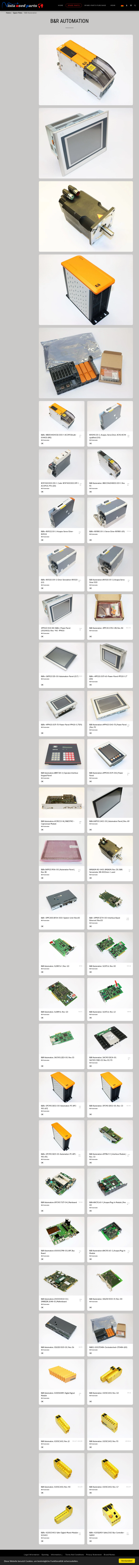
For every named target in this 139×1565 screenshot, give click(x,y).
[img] (62, 1374)
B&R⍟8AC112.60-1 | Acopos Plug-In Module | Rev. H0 (107, 1203)
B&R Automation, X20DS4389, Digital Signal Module (58, 1394)
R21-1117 (129, 870)
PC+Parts (12, 56)
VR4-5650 (128, 1533)
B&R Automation (45, 440)
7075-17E (129, 531)
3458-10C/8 (127, 919)
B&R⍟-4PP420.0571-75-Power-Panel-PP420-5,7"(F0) (61, 725)
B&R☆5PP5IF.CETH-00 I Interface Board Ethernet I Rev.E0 (104, 919)
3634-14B (80, 629)
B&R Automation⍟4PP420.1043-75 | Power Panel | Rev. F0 (108, 726)
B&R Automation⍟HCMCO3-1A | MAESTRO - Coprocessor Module (57, 822)
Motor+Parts (13, 53)
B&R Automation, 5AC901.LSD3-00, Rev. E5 (57, 1058)
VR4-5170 (128, 1105)
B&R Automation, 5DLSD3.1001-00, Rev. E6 (57, 1347)
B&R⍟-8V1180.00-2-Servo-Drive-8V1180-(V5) (107, 531)
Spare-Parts (17, 13)
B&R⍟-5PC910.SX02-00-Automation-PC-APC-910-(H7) (59, 1107)
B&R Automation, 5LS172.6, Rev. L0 (102, 1012)
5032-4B (129, 966)
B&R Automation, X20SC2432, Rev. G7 (103, 1487)
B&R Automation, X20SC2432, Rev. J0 (55, 1441)
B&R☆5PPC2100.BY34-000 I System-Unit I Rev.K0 (60, 918)
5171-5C (80, 966)
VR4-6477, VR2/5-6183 (77, 1441)
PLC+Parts (12, 59)
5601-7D (80, 1347)
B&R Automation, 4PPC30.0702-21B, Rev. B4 (106, 628)
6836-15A (80, 1300)
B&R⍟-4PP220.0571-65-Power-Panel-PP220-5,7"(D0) (108, 677)
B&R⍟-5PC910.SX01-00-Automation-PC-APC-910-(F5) (58, 1155)
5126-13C (80, 532)
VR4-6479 (128, 1487)
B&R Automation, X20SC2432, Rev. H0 (55, 1487)
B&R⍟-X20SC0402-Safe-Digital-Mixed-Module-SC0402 (60, 1534)
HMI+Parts (12, 50)
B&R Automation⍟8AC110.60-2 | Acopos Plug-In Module (107, 1252)
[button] (131, 5)
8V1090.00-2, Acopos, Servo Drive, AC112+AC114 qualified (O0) (107, 436)
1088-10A (80, 822)
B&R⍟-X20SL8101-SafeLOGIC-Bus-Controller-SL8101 (106, 1534)
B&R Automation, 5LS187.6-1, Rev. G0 (55, 966)
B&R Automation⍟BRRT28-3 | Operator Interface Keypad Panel (59, 774)
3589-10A (128, 725)
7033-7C (80, 1011)
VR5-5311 (80, 1107)
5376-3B (129, 1393)
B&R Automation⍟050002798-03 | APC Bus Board (57, 1252)
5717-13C (80, 436)
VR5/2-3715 (128, 628)
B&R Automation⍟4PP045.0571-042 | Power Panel (106, 774)
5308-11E (129, 1011)
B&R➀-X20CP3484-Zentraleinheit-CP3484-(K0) (108, 1347)
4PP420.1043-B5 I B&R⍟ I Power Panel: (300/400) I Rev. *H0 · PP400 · (56, 629)
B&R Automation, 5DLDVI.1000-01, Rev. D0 (105, 1299)
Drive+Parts (13, 46)
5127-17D (81, 484)
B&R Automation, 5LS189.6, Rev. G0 (54, 1012)
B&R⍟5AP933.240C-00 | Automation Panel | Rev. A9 (109, 821)
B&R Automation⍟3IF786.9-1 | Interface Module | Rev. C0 (107, 1155)
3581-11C (80, 676)
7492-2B (80, 1202)
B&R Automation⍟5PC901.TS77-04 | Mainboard (59, 1202)
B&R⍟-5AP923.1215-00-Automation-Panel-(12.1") (59, 676)
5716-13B (128, 484)
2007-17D (79, 581)
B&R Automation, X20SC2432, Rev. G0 (104, 1393)
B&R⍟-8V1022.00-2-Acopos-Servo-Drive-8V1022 (57, 532)
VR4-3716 (128, 436)
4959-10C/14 (128, 1441)
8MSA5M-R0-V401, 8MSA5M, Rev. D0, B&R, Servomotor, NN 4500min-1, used (106, 871)
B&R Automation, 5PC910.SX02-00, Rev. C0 (106, 1106)
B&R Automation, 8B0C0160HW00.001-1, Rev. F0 (107, 484)
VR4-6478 (80, 1487)
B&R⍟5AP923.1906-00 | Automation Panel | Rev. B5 (57, 871)
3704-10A (79, 870)
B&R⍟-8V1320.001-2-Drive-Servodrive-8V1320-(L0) (59, 581)
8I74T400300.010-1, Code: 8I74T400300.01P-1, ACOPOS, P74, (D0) (60, 484)
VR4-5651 (80, 1533)
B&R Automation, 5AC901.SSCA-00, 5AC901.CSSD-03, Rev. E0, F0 (103, 1059)
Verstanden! (127, 1560)
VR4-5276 (79, 1155)
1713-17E (129, 581)
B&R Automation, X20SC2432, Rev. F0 (103, 1441)
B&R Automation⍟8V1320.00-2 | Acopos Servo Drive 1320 (107, 581)
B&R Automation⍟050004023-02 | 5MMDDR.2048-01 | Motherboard (54, 1300)
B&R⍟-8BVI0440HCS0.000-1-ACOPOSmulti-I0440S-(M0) (58, 436)
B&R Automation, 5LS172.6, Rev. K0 (102, 966)
